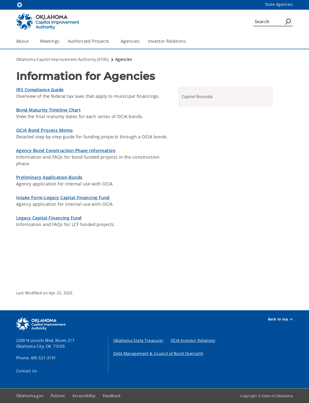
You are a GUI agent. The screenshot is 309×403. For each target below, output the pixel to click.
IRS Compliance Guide (40, 89)
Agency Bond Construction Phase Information (65, 150)
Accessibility (84, 395)
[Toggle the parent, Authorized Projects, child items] (110, 41)
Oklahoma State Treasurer (138, 340)
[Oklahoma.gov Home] (19, 4)
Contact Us (26, 371)
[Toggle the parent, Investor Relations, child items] (187, 41)
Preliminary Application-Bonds (49, 177)
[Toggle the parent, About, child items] (30, 41)
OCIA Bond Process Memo (44, 130)
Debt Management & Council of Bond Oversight (158, 353)
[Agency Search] (288, 21)
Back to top (280, 319)
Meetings (49, 41)
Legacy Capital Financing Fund (48, 218)
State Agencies (279, 4)
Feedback (112, 395)
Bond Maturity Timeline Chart (48, 110)
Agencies (130, 41)
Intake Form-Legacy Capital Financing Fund (63, 197)
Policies (58, 395)
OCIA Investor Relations (193, 340)
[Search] (273, 21)
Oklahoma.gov (29, 395)
